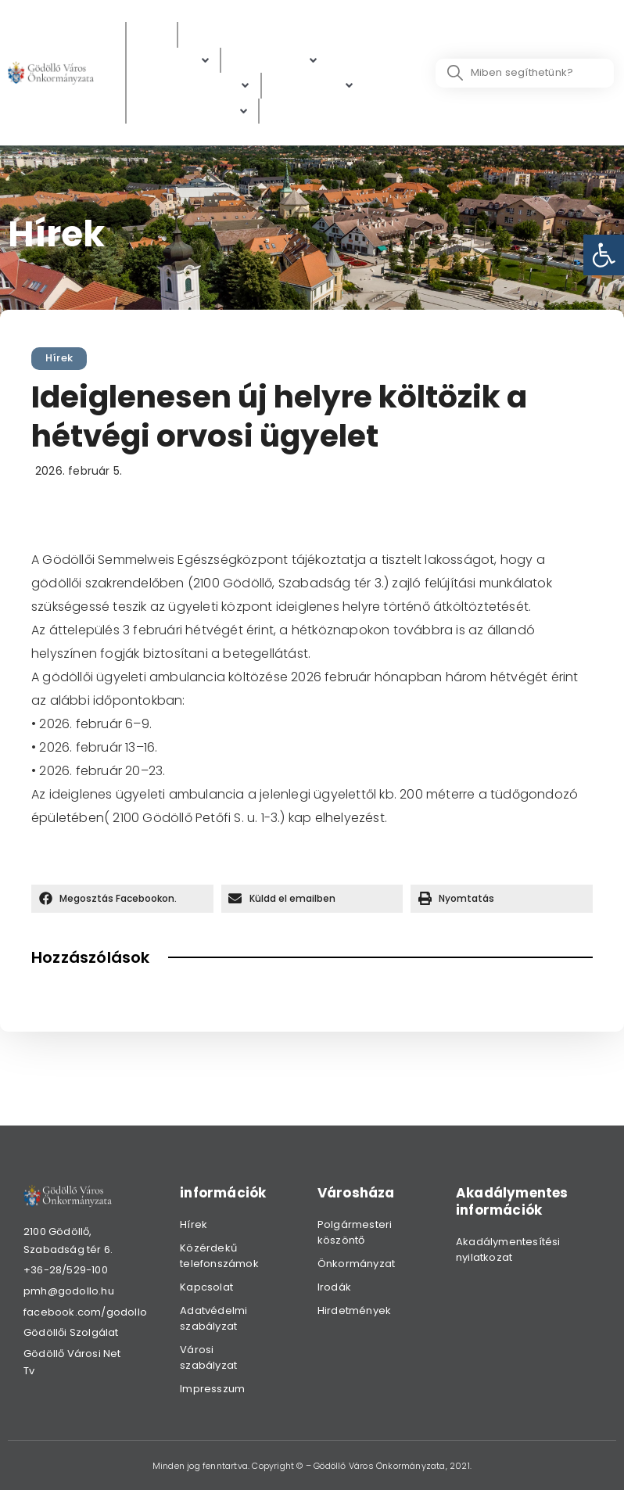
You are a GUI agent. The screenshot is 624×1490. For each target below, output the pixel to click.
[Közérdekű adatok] (247, 35)
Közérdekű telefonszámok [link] (219, 1255)
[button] (122, 899)
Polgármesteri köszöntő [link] (355, 1232)
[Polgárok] (173, 61)
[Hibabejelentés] (192, 111)
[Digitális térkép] (193, 86)
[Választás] (300, 111)
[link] (603, 255)
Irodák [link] (334, 1287)
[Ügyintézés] (274, 61)
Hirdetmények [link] (354, 1310)
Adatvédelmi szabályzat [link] (213, 1318)
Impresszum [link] (212, 1388)
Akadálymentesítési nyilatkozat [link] (508, 1249)
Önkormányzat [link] (356, 1263)
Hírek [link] (59, 357)
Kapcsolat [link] (206, 1287)
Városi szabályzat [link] (208, 1357)
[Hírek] (152, 35)
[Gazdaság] (313, 86)
